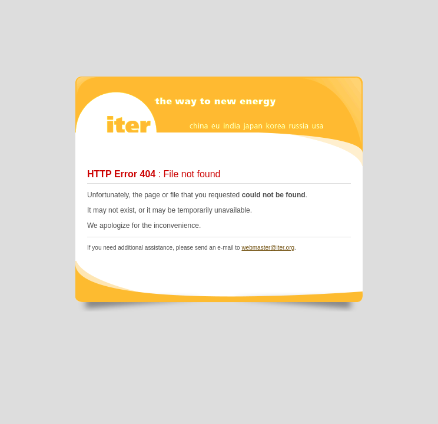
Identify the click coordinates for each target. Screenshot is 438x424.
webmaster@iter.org (267, 247)
